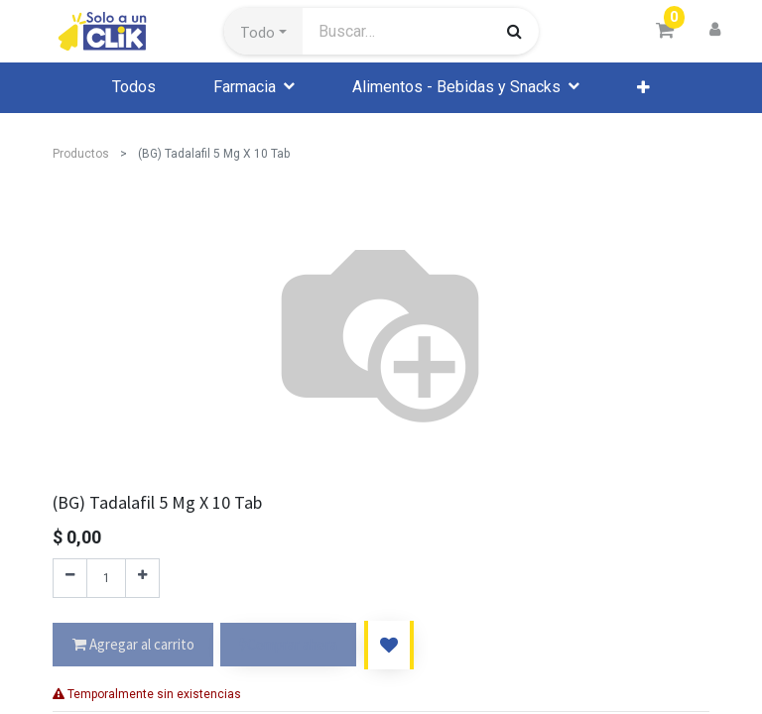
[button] (263, 32)
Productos (81, 154)
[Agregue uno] (142, 578)
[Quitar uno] (70, 578)
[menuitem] (134, 87)
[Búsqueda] (514, 31)
